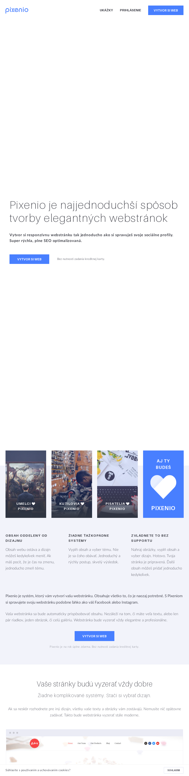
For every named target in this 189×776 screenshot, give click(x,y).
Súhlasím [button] (173, 770)
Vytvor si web (166, 10)
